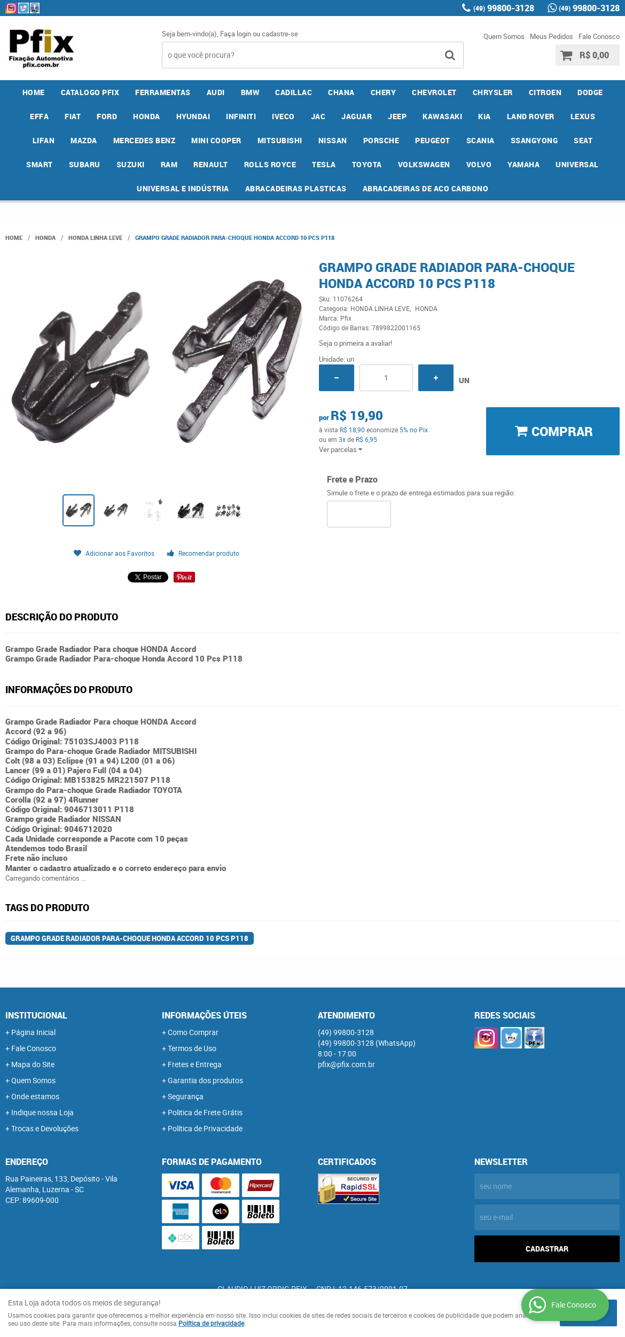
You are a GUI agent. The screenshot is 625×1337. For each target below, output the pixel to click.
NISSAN (332, 140)
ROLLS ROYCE (270, 164)
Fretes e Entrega (195, 1064)
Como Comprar (193, 1032)
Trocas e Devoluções (45, 1128)
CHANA (341, 92)
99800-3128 (503, 8)
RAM (169, 164)
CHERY (383, 92)
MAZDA (84, 140)
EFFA (39, 116)
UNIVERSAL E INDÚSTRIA (183, 188)
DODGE (590, 92)
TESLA (324, 164)
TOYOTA (367, 164)
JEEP (397, 116)
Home (33, 92)
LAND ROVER (530, 116)
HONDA (146, 116)
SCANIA (480, 140)
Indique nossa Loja (42, 1112)
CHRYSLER (493, 92)
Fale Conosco (599, 36)
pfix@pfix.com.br (346, 1064)
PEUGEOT (432, 140)
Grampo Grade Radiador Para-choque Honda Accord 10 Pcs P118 (129, 938)
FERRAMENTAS (163, 92)
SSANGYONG (534, 140)
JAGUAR (356, 116)
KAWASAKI (442, 116)
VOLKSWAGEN (424, 164)
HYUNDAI (193, 116)
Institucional (36, 1015)
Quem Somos (504, 36)
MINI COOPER (216, 140)
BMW (250, 92)
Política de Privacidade (205, 1128)
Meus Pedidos (551, 36)
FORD (107, 116)
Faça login (235, 33)
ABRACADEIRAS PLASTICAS (296, 188)
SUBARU (84, 164)
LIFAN (44, 140)
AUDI (216, 92)
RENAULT (210, 164)
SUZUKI (130, 164)
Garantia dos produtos (205, 1080)
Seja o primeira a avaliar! (355, 343)
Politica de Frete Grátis (205, 1112)
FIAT (73, 116)
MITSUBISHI (279, 140)
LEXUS (583, 116)
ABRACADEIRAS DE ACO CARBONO (426, 188)
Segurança (186, 1096)
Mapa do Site (32, 1064)
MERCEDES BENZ (144, 140)
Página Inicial (33, 1032)
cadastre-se (280, 33)
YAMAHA (523, 164)
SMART (39, 164)
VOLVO (479, 164)
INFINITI (241, 116)
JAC (318, 116)
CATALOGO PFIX (90, 92)
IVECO (283, 116)
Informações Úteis (204, 1015)
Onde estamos (35, 1096)
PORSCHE (381, 140)
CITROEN (545, 92)
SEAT (583, 140)
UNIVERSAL (577, 164)
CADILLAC (293, 92)
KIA (484, 116)
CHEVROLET (434, 92)
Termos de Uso (192, 1048)
